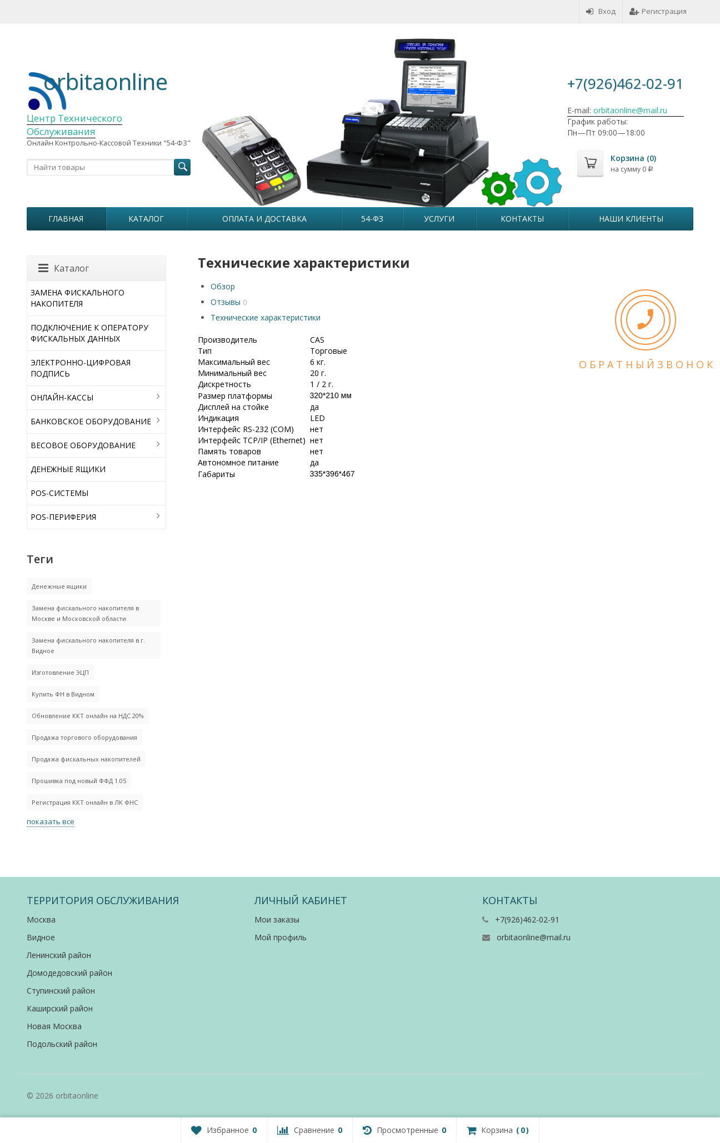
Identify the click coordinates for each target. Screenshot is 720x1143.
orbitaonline (105, 81)
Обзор (223, 286)
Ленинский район (59, 955)
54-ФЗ (372, 218)
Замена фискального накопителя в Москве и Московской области (85, 613)
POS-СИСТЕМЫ (59, 493)
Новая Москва (54, 1026)
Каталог (146, 218)
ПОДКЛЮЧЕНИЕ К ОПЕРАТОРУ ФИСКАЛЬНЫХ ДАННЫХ (89, 333)
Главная (65, 218)
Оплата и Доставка (264, 218)
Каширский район (60, 1008)
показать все (50, 821)
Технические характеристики (266, 317)
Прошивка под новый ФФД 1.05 (79, 780)
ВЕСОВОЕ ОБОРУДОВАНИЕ (83, 445)
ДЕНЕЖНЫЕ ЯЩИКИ (68, 469)
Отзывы (226, 302)
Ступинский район (61, 990)
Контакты (522, 218)
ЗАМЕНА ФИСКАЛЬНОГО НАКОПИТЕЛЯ (77, 298)
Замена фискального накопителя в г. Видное (88, 645)
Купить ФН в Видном (63, 694)
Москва (41, 919)
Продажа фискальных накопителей (86, 759)
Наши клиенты (631, 218)
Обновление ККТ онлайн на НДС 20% (88, 715)
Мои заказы (276, 919)
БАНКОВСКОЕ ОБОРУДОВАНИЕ (91, 421)
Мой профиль (280, 937)
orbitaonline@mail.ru (534, 937)
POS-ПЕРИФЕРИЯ (63, 517)
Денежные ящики (59, 586)
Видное (41, 937)
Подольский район (62, 1044)
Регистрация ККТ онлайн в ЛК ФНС (85, 802)
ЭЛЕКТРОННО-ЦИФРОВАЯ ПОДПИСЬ (81, 368)
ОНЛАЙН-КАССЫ (62, 397)
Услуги (439, 218)
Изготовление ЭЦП (60, 672)
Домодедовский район (69, 972)
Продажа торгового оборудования (84, 737)
